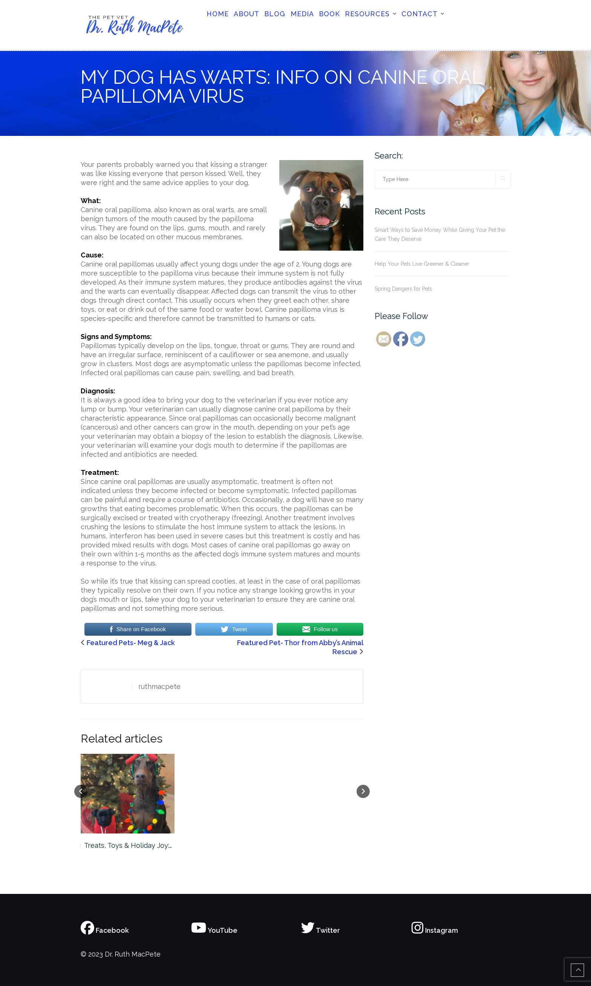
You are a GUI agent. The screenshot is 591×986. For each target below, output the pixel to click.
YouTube (214, 930)
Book (329, 14)
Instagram (435, 930)
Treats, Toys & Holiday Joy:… (128, 845)
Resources (367, 14)
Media (302, 14)
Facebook (105, 930)
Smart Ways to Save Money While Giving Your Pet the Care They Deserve (440, 234)
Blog (274, 14)
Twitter (320, 930)
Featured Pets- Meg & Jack (131, 643)
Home (218, 14)
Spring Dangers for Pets (403, 289)
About (246, 14)
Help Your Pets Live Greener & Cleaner (422, 264)
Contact (419, 14)
